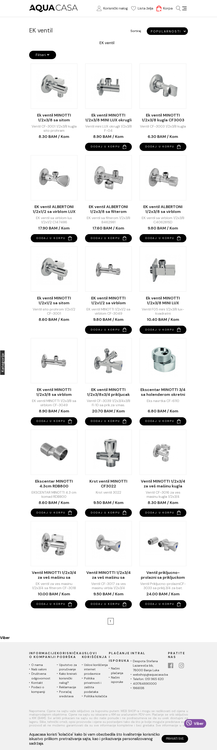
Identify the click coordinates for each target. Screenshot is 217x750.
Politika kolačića (95, 696)
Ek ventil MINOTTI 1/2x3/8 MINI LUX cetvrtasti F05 (163, 300)
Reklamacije (67, 687)
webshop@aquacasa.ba (150, 675)
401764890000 (145, 684)
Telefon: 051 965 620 (148, 679)
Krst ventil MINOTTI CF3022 (108, 484)
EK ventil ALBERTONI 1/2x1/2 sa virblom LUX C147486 (54, 209)
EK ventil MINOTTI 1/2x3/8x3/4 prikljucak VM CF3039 (108, 392)
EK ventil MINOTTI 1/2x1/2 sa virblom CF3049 (108, 300)
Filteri (42, 55)
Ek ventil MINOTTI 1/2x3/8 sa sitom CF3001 (54, 117)
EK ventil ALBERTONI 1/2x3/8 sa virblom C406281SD (163, 209)
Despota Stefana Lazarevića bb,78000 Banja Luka (146, 665)
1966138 (138, 688)
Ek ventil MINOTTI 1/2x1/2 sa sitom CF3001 (54, 300)
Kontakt (37, 683)
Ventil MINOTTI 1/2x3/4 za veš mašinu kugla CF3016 (163, 484)
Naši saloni (39, 669)
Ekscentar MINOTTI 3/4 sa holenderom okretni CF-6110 (162, 392)
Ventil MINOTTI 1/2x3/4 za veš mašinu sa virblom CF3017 (108, 575)
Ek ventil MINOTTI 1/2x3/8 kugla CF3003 (163, 117)
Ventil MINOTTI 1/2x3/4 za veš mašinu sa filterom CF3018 (54, 575)
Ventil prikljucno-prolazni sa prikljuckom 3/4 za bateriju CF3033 (163, 575)
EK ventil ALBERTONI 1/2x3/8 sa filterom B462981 (108, 209)
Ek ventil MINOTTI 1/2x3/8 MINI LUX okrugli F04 (108, 117)
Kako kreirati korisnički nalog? (68, 678)
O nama (37, 665)
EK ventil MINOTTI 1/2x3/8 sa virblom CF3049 (54, 392)
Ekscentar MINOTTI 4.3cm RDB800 (54, 484)
